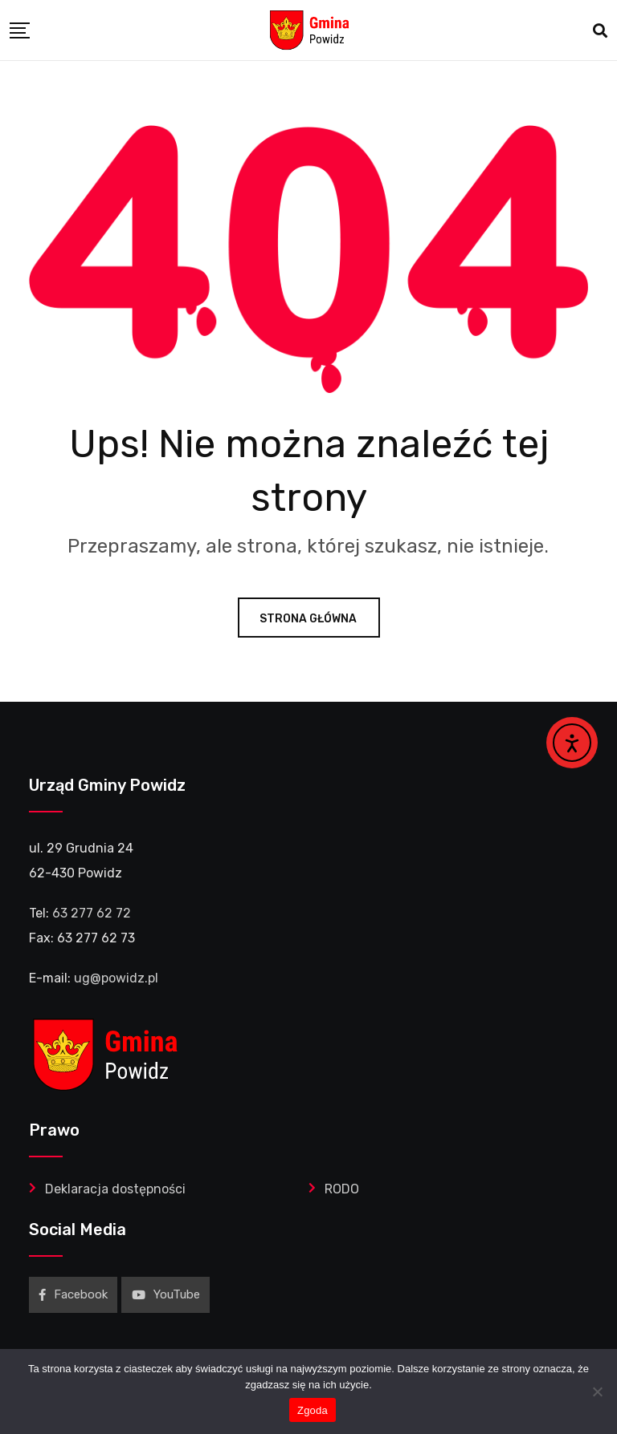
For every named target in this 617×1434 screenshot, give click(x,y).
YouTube (166, 1294)
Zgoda (312, 1410)
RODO (342, 1189)
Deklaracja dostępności (115, 1189)
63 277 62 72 (91, 913)
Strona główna (308, 619)
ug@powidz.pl (116, 978)
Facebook (73, 1294)
